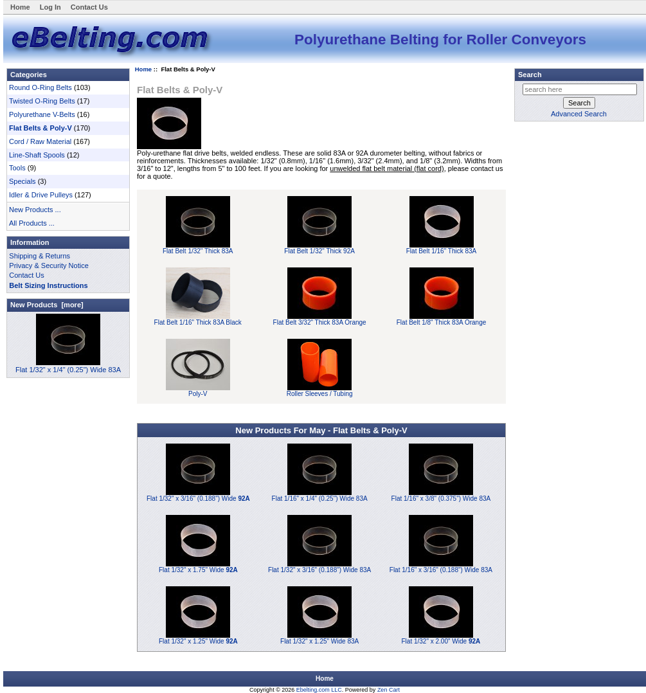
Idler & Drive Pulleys (41, 195)
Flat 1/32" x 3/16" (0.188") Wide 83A (319, 569)
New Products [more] (47, 305)
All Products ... (32, 223)
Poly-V (198, 390)
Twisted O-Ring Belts (42, 101)
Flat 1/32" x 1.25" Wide (198, 641)
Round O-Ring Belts (40, 87)
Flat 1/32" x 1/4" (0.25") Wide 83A (68, 366)
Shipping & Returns (39, 256)
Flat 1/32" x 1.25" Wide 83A (319, 641)
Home (20, 7)
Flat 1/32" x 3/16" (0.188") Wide (198, 498)
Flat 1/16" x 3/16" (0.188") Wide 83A (441, 569)
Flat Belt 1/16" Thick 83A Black (198, 319)
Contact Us (89, 7)
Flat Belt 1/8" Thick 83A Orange (442, 319)
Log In (50, 7)
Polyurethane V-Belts (42, 114)
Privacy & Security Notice (48, 265)
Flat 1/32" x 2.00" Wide (441, 641)
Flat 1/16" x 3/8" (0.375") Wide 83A (441, 498)
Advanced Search (579, 114)
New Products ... (35, 209)
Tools (17, 168)
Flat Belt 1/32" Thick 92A (319, 248)
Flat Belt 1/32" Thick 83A (198, 248)
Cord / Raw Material (40, 141)
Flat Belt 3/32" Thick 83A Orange (319, 319)
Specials (22, 181)
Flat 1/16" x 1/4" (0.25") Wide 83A (320, 498)
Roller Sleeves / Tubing (320, 390)
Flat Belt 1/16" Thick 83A (441, 248)
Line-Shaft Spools (37, 155)
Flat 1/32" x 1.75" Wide (198, 569)
